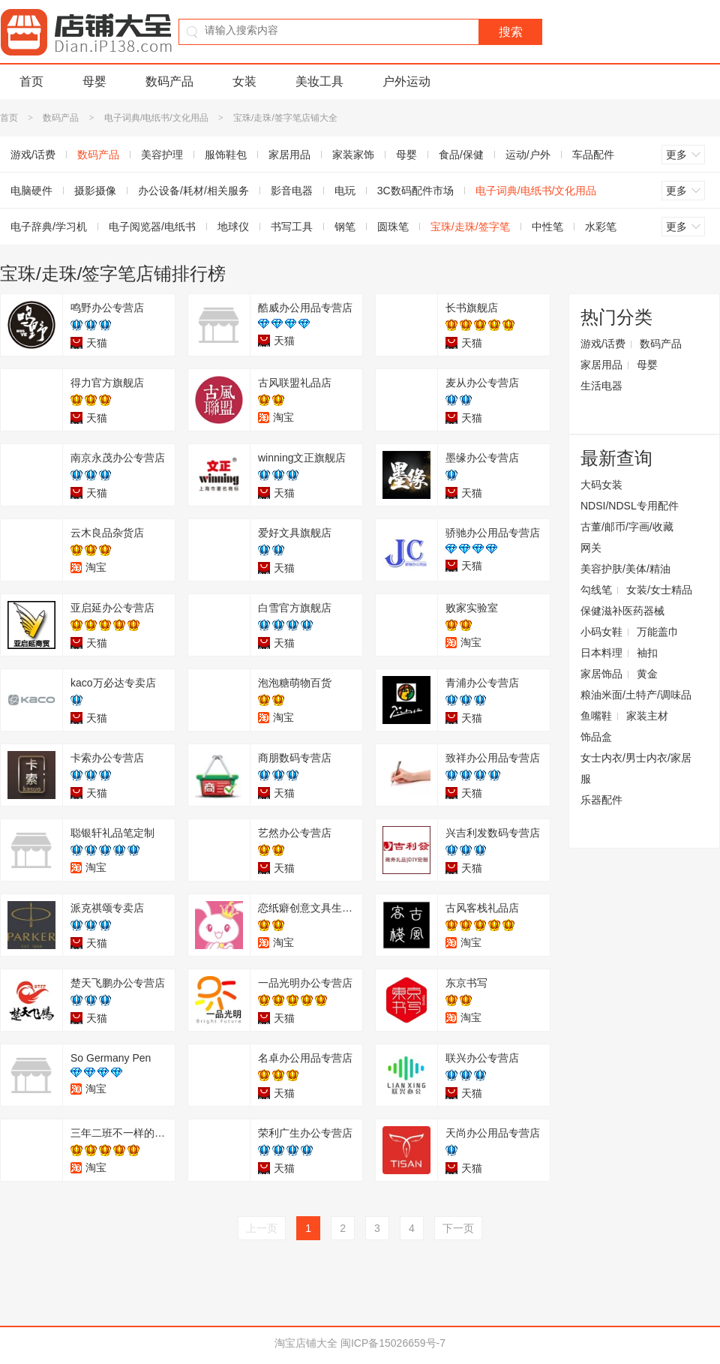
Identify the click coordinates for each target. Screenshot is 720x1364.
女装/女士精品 (659, 590)
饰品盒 (596, 737)
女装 (244, 81)
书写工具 (292, 227)
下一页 (458, 1228)
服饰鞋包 (226, 155)
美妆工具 (320, 81)
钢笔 (345, 227)
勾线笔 (596, 590)
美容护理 (162, 155)
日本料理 (601, 653)
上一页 (262, 1228)
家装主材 (647, 716)
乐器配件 (601, 800)
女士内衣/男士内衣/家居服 (636, 768)
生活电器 (601, 386)
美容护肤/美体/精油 (625, 569)
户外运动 (406, 81)
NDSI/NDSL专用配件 (629, 506)
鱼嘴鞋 (596, 716)
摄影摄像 (95, 191)
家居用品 (289, 155)
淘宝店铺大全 (306, 1343)
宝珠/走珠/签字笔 (470, 227)
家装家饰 (353, 155)
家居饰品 (601, 674)
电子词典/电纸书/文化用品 (156, 118)
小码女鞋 (601, 632)
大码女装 (601, 485)
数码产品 (170, 81)
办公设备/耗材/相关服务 (193, 191)
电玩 (345, 191)
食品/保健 (461, 155)
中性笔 (547, 227)
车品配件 (593, 155)
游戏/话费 (603, 344)
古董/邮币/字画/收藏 (627, 527)
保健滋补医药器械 (622, 611)
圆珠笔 (393, 227)
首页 (32, 81)
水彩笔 (600, 227)
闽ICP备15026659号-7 (393, 1343)
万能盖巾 (658, 632)
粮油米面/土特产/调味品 (636, 695)
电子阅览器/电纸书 (152, 227)
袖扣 (647, 653)
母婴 (94, 81)
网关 (591, 548)
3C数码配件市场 (415, 191)
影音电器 (292, 191)
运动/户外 (528, 155)
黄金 (647, 674)
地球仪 (233, 227)
